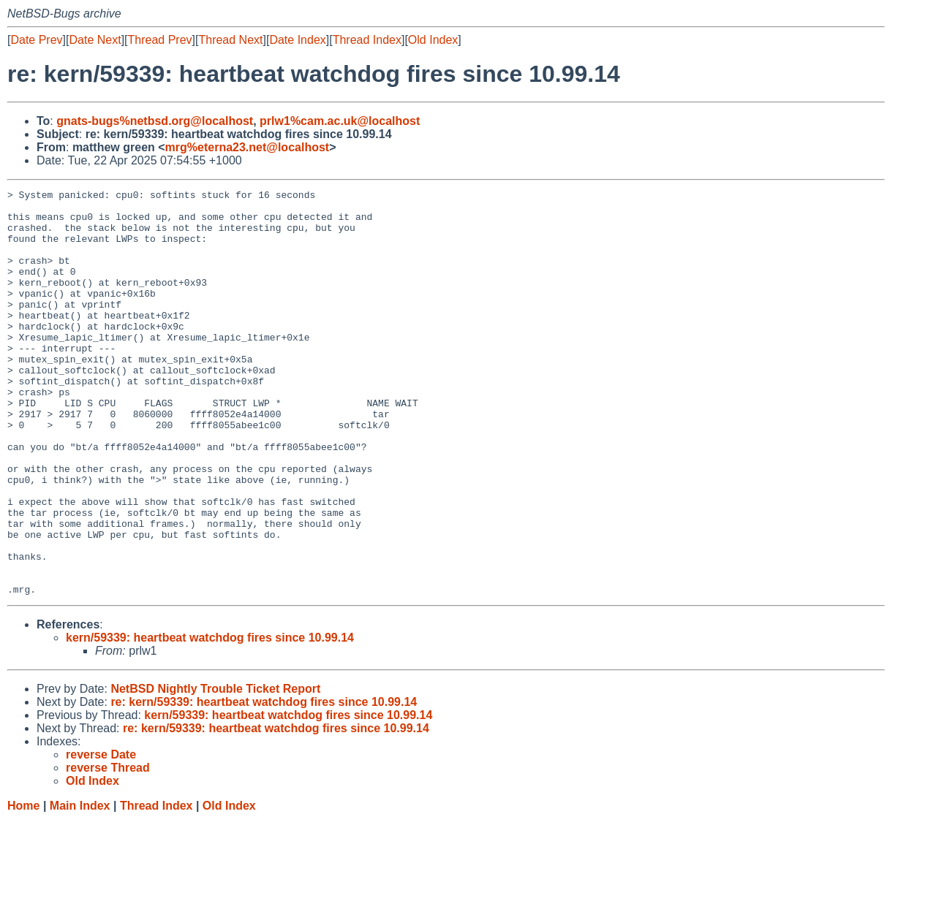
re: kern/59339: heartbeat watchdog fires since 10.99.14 (263, 783)
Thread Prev (160, 40)
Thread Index (367, 40)
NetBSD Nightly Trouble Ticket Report (215, 770)
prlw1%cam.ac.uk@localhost (340, 121)
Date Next (95, 40)
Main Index (80, 887)
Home (23, 887)
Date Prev (36, 40)
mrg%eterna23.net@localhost (247, 147)
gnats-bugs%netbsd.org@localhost (154, 121)
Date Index (297, 40)
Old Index (433, 40)
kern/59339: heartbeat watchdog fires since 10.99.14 (210, 718)
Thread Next (230, 40)
